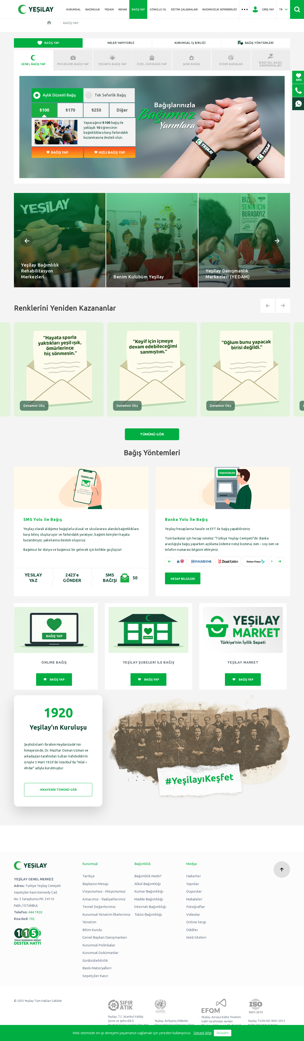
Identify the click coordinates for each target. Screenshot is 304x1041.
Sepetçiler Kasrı (95, 976)
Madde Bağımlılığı (148, 899)
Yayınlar (192, 884)
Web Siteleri (196, 937)
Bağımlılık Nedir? (148, 876)
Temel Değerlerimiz (99, 907)
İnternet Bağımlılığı (150, 907)
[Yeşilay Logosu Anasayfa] (36, 9)
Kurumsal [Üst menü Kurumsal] (73, 9)
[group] (59, 369)
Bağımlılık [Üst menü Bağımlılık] (92, 9)
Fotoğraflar (195, 907)
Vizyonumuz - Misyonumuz (104, 891)
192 (32, 919)
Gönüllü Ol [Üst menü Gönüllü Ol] (158, 9)
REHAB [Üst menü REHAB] (122, 9)
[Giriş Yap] (263, 9)
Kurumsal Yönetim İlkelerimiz (106, 914)
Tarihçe (88, 876)
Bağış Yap (70, 23)
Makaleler (194, 899)
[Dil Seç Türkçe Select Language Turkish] (283, 9)
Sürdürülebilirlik (95, 960)
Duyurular (194, 891)
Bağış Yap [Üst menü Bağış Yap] (138, 9)
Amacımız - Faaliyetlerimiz (104, 899)
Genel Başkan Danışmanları (104, 937)
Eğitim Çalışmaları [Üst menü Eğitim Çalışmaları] (184, 9)
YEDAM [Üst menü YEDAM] (109, 9)
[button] (27, 241)
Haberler (193, 876)
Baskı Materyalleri (96, 968)
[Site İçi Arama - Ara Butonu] (297, 9)
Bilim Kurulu (92, 930)
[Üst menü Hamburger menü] (244, 9)
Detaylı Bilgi (202, 1033)
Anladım (222, 1033)
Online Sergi (196, 922)
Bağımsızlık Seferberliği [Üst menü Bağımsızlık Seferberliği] (220, 9)
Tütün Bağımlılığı (148, 914)
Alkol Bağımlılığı (147, 884)
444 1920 (35, 912)
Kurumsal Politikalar (98, 945)
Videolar (193, 914)
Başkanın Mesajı (95, 884)
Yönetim (89, 922)
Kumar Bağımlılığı (148, 891)
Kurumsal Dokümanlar (100, 953)
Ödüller (192, 930)
